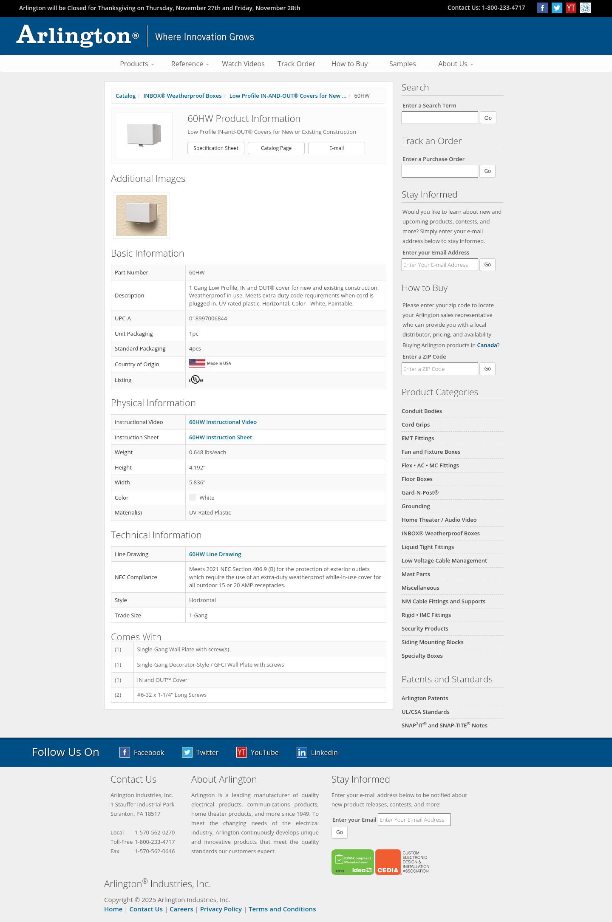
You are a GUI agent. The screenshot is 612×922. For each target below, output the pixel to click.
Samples (402, 63)
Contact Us (146, 909)
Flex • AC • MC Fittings (430, 465)
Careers (181, 909)
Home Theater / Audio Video (439, 519)
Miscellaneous (420, 587)
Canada (487, 345)
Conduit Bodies (422, 411)
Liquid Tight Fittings (428, 547)
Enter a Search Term (429, 105)
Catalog (126, 95)
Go (487, 264)
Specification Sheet (215, 148)
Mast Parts (416, 574)
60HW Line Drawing (215, 554)
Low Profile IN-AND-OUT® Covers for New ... (288, 95)
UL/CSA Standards (426, 712)
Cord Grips (416, 424)
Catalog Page (276, 148)
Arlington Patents (425, 698)
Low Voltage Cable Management (444, 560)
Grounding (416, 506)
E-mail (336, 148)
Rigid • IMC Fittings (426, 615)
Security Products (425, 628)
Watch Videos (243, 63)
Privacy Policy (221, 909)
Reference (190, 63)
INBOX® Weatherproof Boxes (441, 533)
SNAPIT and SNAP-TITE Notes (444, 725)
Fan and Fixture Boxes (431, 451)
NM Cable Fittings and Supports (443, 601)
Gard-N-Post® (420, 492)
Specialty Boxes (422, 655)
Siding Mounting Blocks (433, 642)
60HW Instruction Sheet (220, 437)
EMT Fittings (418, 438)
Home (113, 909)
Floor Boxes (417, 479)
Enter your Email (354, 819)
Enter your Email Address (436, 252)
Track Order (296, 63)
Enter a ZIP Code (424, 356)
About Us (455, 63)
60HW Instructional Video (223, 422)
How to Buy (350, 63)
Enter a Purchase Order (433, 159)
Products (137, 63)
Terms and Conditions (282, 909)
